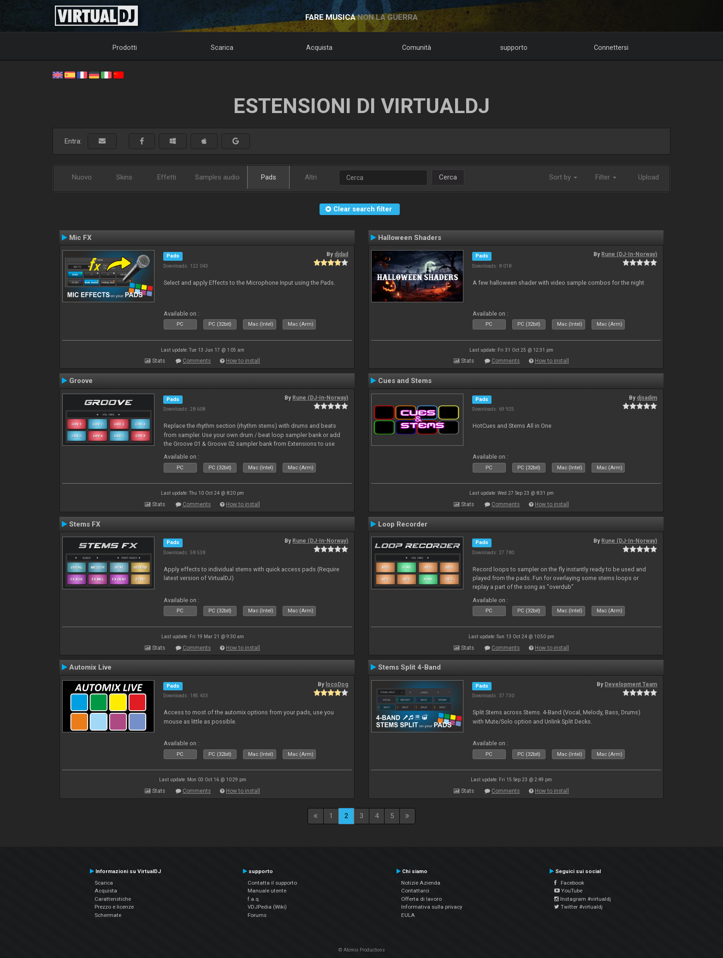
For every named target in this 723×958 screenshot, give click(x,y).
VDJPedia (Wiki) (267, 907)
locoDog (337, 684)
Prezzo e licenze (114, 907)
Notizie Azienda (420, 883)
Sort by (563, 177)
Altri (311, 177)
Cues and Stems (405, 381)
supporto (513, 47)
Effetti (166, 177)
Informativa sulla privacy (431, 907)
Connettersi (611, 47)
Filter (605, 177)
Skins (124, 177)
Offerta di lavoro (421, 899)
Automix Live (90, 667)
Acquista (319, 47)
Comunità (416, 47)
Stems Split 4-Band (409, 667)
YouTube (568, 890)
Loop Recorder (402, 524)
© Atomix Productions (361, 950)
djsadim (647, 398)
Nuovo (82, 177)
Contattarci (415, 890)
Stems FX (85, 524)
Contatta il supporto (272, 883)
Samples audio (217, 177)
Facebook (569, 883)
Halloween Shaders (409, 238)
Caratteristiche (113, 899)
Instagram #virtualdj (582, 899)
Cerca (448, 177)
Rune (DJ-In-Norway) (629, 254)
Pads (268, 177)
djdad (341, 254)
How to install (243, 361)
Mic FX (80, 238)
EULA (408, 915)
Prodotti (125, 47)
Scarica (222, 47)
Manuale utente (267, 890)
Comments (197, 361)
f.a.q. (254, 899)
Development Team (630, 684)
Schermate (108, 915)
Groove (81, 381)
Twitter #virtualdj (578, 907)
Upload (648, 177)
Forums (257, 915)
